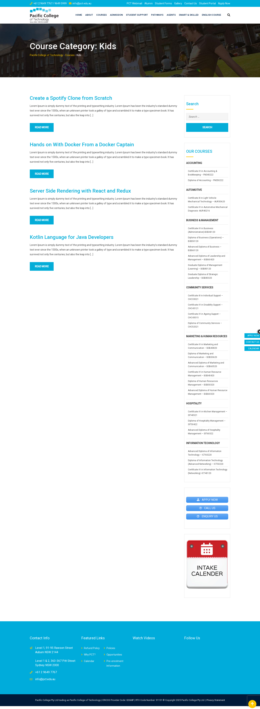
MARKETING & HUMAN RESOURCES (206, 336)
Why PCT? (90, 657)
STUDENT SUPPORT (137, 15)
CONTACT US (252, 342)
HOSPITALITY (194, 403)
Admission (116, 15)
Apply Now (224, 3)
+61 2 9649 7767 (46, 675)
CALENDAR (253, 348)
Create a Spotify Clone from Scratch (71, 98)
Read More (44, 127)
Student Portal (207, 3)
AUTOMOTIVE (194, 189)
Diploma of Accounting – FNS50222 (205, 180)
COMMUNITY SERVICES (199, 287)
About (89, 15)
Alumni (148, 3)
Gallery (178, 3)
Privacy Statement (216, 703)
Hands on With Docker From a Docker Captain (82, 145)
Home (78, 15)
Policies (111, 651)
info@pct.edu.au (82, 3)
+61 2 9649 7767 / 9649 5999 (50, 3)
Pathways (157, 15)
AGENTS (171, 15)
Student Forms (163, 3)
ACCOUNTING (194, 163)
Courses (101, 15)
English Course (211, 15)
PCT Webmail (134, 3)
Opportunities (114, 657)
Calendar (89, 664)
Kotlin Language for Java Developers (72, 239)
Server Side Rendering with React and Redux (80, 192)
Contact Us (190, 3)
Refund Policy (92, 651)
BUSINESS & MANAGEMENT (202, 220)
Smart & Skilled (189, 15)
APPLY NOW (253, 335)
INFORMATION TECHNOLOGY (203, 443)
